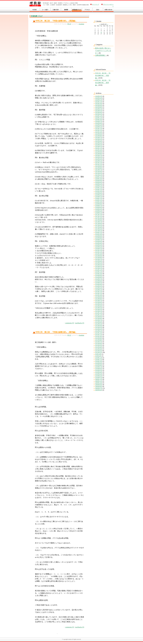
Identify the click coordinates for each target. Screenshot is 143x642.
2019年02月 (98, 195)
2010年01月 (98, 377)
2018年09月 (98, 204)
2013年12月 (98, 291)
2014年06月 (98, 281)
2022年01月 (98, 161)
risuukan (81, 24)
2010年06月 (98, 368)
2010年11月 (98, 359)
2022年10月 (98, 150)
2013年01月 (98, 311)
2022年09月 (98, 152)
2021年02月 (98, 173)
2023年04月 (98, 141)
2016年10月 (98, 234)
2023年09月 (98, 134)
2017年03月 (98, 229)
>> (107, 24)
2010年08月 (98, 365)
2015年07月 (98, 259)
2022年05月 (98, 157)
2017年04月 (98, 227)
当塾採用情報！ (100, 55)
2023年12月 (98, 128)
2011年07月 (98, 341)
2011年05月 (98, 345)
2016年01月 (98, 248)
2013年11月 (98, 293)
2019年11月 (98, 189)
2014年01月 (98, 289)
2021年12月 (98, 162)
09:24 (69, 24)
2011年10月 (98, 336)
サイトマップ (95, 4)
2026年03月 (98, 96)
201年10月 (98, 354)
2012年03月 (98, 327)
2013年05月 (98, 304)
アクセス (87, 10)
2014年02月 (98, 288)
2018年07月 (98, 205)
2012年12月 (98, 313)
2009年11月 (98, 381)
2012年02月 (98, 329)
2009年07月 (98, 388)
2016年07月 (98, 239)
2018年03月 (98, 209)
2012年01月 (98, 331)
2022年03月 (98, 159)
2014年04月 (98, 284)
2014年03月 (98, 286)
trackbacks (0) (79, 323)
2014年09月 (98, 275)
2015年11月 (98, 252)
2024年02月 (98, 125)
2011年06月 (98, 343)
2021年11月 (98, 164)
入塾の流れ (55, 10)
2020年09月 (98, 180)
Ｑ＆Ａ (98, 10)
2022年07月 (98, 155)
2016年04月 (98, 243)
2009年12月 (98, 379)
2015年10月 (98, 254)
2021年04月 (98, 171)
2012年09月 (98, 316)
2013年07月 (98, 300)
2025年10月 (98, 103)
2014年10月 (98, 273)
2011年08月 (98, 340)
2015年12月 (98, 250)
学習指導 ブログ (37, 16)
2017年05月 (98, 225)
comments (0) (69, 323)
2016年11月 (98, 232)
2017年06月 (98, 223)
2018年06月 (98, 207)
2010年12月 (98, 358)
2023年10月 (98, 132)
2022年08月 (98, 153)
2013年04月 (98, 306)
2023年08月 (98, 135)
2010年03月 (98, 374)
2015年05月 (98, 263)
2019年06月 (98, 193)
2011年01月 (98, 352)
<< (99, 24)
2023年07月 (98, 137)
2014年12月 (98, 270)
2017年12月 (98, 214)
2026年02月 (98, 98)
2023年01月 (98, 146)
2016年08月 (98, 238)
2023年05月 (98, 139)
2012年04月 (98, 325)
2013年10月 (98, 295)
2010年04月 (98, 372)
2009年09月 (98, 384)
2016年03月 (98, 245)
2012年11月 (98, 315)
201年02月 (98, 356)
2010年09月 (98, 363)
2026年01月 (98, 100)
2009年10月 (98, 383)
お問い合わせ (108, 10)
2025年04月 (98, 112)
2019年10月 (98, 191)
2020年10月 (98, 178)
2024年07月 (98, 121)
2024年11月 (98, 118)
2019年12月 (98, 187)
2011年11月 (98, 334)
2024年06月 (98, 123)
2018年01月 (98, 212)
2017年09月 (98, 220)
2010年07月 (98, 367)
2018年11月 (98, 200)
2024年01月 (98, 126)
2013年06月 (98, 302)
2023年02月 (98, 144)
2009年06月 (98, 390)
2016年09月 (98, 236)
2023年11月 (98, 130)
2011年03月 (98, 349)
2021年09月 (98, 166)
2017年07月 (98, 221)
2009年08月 (98, 386)
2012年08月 (98, 318)
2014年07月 (98, 279)
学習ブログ (77, 10)
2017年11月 (98, 216)
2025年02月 (98, 114)
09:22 (69, 335)
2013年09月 (98, 297)
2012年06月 (98, 322)
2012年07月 (98, 320)
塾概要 (66, 10)
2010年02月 (98, 375)
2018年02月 (98, 211)
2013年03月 (98, 307)
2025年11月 (98, 101)
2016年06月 (98, 241)
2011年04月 (98, 347)
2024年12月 (98, 116)
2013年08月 (98, 298)
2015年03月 (98, 264)
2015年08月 (98, 257)
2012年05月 (98, 324)
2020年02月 (98, 184)
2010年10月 (98, 361)
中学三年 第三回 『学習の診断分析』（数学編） (56, 332)
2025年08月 (98, 107)
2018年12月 (98, 198)
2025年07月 (98, 109)
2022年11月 (98, 148)
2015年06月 (98, 261)
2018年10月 (98, 202)
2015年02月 (98, 266)
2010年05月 (98, 370)
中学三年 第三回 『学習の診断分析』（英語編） (56, 21)
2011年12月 (98, 332)
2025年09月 (98, 105)
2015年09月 (98, 255)
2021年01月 (98, 175)
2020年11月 (98, 177)
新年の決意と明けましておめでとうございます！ (103, 50)
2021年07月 (98, 169)
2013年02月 (98, 309)
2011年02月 (98, 350)
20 (101, 32)
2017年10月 (98, 218)
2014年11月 (98, 272)
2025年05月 (98, 110)
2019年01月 (98, 196)
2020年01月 (98, 186)
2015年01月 (98, 268)
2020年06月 (98, 182)
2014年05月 (98, 282)
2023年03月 (98, 143)
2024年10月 (98, 119)
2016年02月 (98, 247)
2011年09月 (98, 338)
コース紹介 (45, 10)
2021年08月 (98, 168)
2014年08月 (98, 277)
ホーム (34, 10)
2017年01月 (98, 230)
